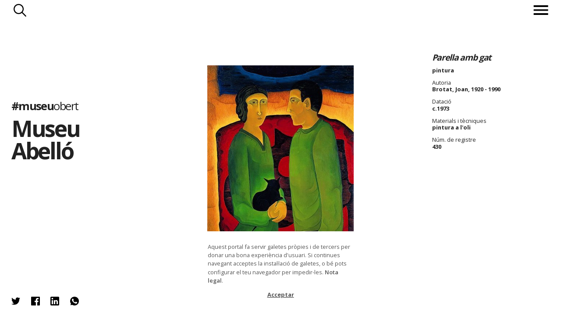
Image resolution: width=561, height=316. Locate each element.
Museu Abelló (45, 139)
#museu (44, 105)
